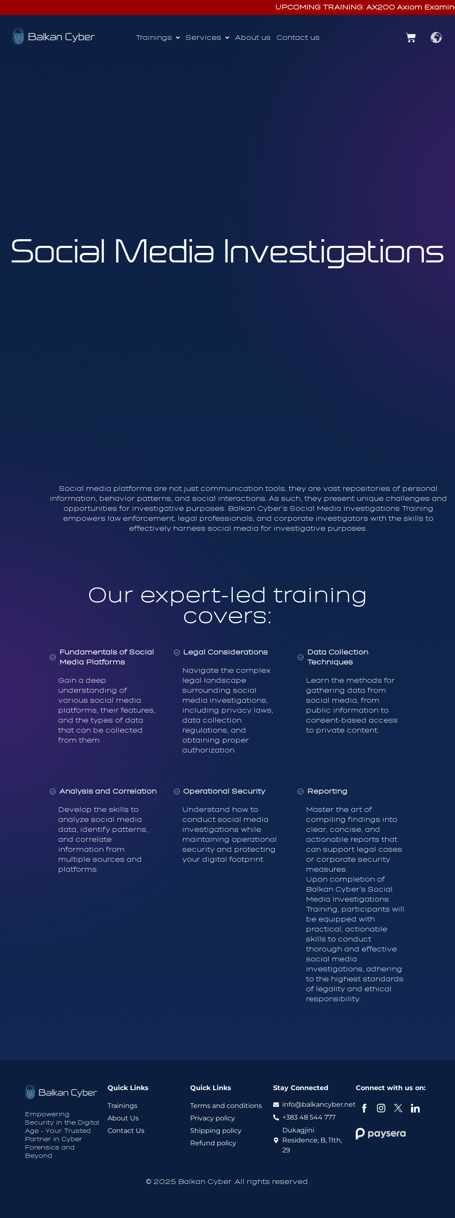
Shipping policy (216, 1131)
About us (253, 37)
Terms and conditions (226, 1106)
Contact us (298, 37)
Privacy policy (212, 1118)
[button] (158, 37)
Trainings (158, 37)
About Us (123, 1118)
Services (207, 37)
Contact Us (126, 1131)
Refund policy (213, 1143)
